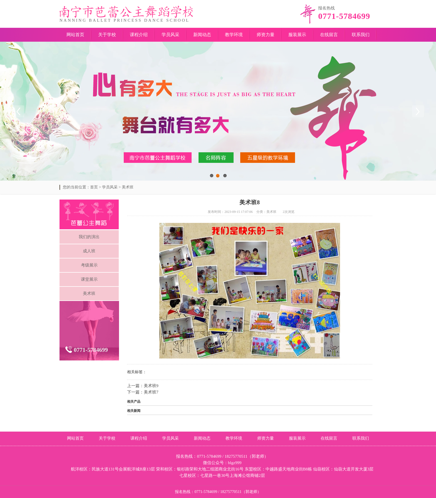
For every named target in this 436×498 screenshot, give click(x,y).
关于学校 (107, 34)
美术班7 (151, 392)
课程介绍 (139, 34)
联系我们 (361, 34)
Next (418, 111)
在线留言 (329, 34)
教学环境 (234, 34)
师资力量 (265, 34)
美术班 (127, 187)
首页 (94, 187)
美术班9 (151, 386)
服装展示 (297, 34)
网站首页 (75, 34)
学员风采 (170, 34)
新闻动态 (202, 34)
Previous (18, 111)
